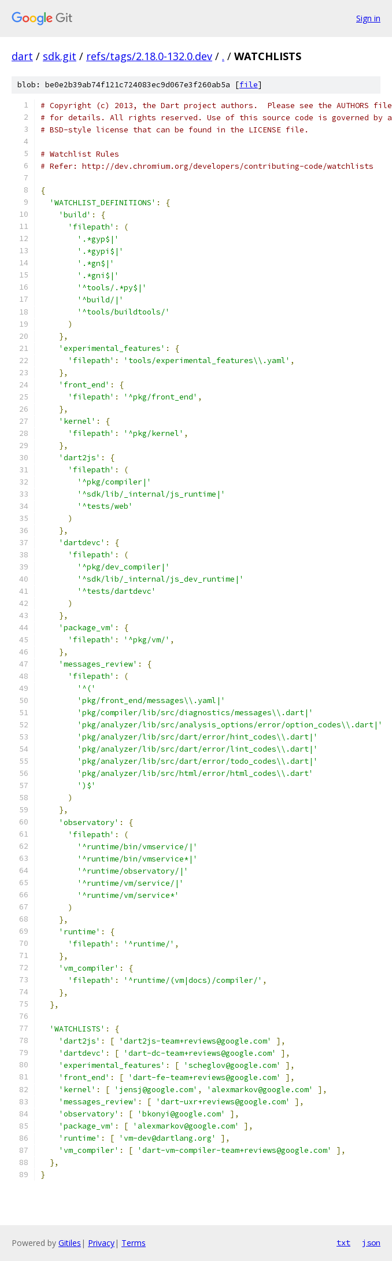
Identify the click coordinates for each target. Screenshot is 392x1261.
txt (343, 1242)
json (371, 1242)
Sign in (368, 18)
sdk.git (59, 56)
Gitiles (69, 1242)
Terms (133, 1242)
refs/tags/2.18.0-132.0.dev (149, 56)
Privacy (101, 1242)
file (248, 85)
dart (22, 56)
